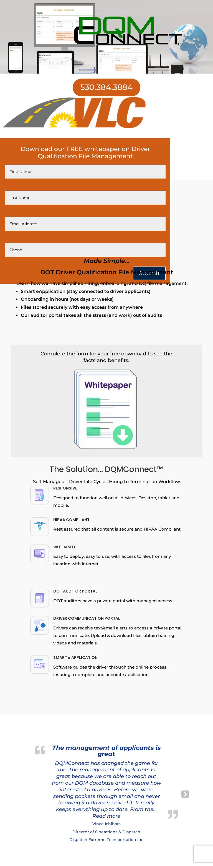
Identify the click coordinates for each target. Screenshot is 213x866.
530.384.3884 (106, 87)
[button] (106, 816)
